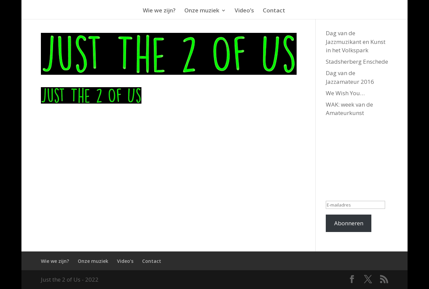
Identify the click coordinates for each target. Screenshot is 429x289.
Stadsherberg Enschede (357, 61)
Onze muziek (93, 261)
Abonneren (348, 223)
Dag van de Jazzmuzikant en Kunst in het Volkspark (355, 41)
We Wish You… (345, 93)
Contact (151, 261)
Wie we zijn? (55, 261)
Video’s (125, 261)
